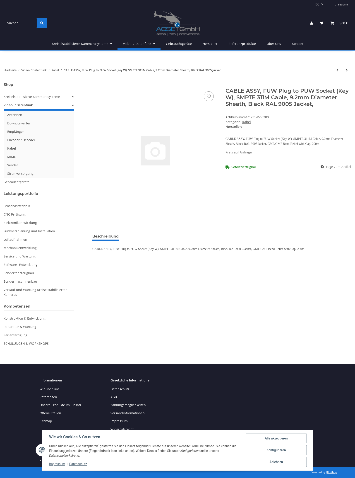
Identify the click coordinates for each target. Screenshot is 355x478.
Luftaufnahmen (15, 239)
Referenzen (48, 397)
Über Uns (274, 43)
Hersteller (210, 43)
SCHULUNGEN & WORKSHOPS (26, 343)
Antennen (14, 115)
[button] (312, 23)
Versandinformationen (127, 413)
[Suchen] (20, 23)
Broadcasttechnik (17, 206)
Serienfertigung (15, 335)
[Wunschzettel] (322, 23)
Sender (12, 165)
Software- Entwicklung (20, 264)
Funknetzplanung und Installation (29, 231)
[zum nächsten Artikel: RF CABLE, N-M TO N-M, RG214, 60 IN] (346, 70)
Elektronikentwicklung (20, 223)
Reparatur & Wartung (20, 327)
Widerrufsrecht (122, 429)
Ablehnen (276, 462)
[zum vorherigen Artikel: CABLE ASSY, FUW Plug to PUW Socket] (337, 70)
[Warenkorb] (339, 23)
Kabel (246, 122)
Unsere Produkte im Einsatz (61, 405)
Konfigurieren (276, 450)
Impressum (339, 4)
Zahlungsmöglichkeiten (128, 405)
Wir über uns (50, 389)
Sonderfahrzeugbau (19, 273)
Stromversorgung (20, 173)
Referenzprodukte (242, 43)
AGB (113, 397)
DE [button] (317, 4)
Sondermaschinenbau (20, 281)
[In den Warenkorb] (96, 85)
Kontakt (297, 43)
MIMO (12, 157)
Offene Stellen (50, 413)
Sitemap (46, 421)
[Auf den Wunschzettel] (209, 96)
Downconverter (18, 123)
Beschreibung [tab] (105, 236)
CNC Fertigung (15, 214)
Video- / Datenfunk (18, 105)
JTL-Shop (331, 472)
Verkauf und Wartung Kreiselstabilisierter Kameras (35, 292)
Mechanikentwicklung (20, 248)
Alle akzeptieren (276, 438)
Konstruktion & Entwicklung (25, 318)
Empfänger (15, 131)
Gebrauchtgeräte (16, 182)
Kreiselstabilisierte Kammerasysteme (32, 97)
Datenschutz (120, 389)
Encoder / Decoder (21, 140)
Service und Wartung (20, 256)
